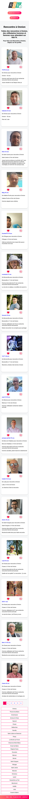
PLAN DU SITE (17, 797)
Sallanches (14, 727)
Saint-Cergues (14, 761)
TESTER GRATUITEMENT (14, 12)
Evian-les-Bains (14, 746)
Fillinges (14, 764)
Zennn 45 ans (5, 520)
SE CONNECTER (14, 17)
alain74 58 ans (6, 397)
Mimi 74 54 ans (6, 642)
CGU (11, 797)
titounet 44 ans (6, 315)
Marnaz (14, 755)
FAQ (7, 797)
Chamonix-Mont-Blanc (14, 743)
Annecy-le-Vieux (14, 718)
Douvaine (14, 752)
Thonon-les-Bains (14, 711)
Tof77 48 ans (5, 356)
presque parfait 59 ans (8, 438)
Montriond (14, 783)
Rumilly (15, 730)
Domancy (14, 774)
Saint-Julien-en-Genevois (14, 733)
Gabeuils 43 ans (6, 111)
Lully (14, 789)
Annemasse (14, 715)
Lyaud (14, 777)
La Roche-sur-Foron (14, 739)
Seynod (14, 721)
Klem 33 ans (5, 151)
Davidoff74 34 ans (7, 233)
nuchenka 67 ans (6, 274)
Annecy (14, 708)
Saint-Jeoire (14, 767)
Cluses (14, 724)
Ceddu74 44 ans (6, 479)
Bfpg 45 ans (5, 192)
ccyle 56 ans (5, 560)
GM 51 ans (5, 601)
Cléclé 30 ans (5, 683)
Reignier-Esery (14, 749)
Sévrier (14, 758)
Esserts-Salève (14, 792)
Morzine (14, 771)
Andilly (14, 786)
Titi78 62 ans (5, 70)
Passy (14, 736)
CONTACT (25, 797)
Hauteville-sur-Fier (14, 780)
